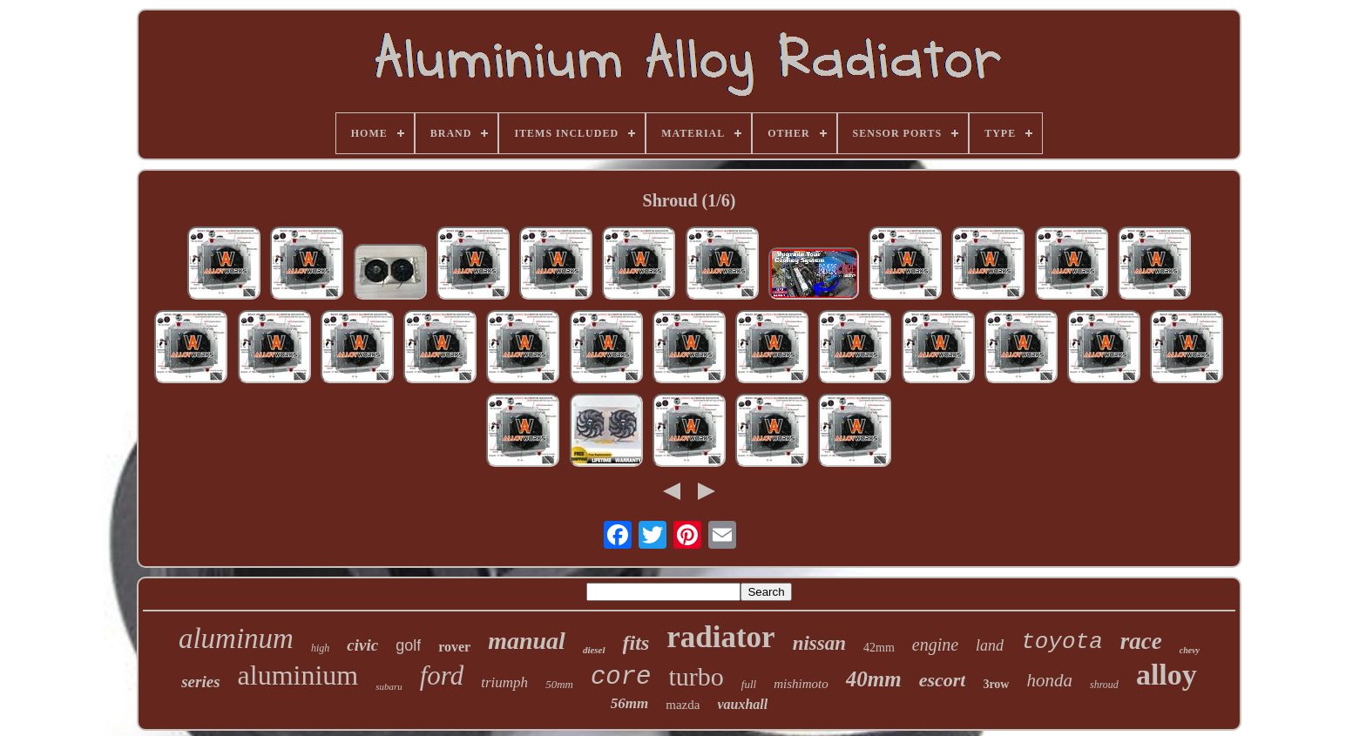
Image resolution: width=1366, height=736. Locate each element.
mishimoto (801, 684)
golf (408, 645)
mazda (683, 705)
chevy (1190, 650)
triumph (504, 682)
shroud (1104, 685)
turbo (696, 676)
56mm (629, 703)
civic (362, 645)
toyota (1062, 642)
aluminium (298, 675)
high (320, 648)
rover (454, 646)
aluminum (236, 638)
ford (442, 675)
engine (935, 644)
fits (636, 642)
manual (526, 640)
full (748, 684)
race (1141, 641)
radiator (720, 637)
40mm (874, 679)
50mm (559, 684)
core (621, 677)
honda (1049, 680)
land (990, 645)
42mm (879, 647)
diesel (594, 650)
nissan (819, 643)
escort (942, 680)
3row (996, 684)
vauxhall (742, 704)
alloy (1166, 674)
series (200, 681)
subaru (388, 686)
